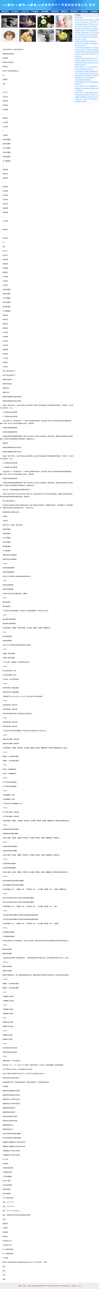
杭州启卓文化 (78, 56)
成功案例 (44, 11)
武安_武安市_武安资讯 (80, 39)
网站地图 (74, 1285)
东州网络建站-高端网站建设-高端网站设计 (85, 41)
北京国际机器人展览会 (80, 101)
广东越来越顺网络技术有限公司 (83, 80)
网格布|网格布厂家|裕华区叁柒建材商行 (85, 77)
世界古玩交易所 (79, 17)
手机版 (24, 1285)
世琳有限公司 (78, 84)
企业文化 (25, 11)
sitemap (79, 1285)
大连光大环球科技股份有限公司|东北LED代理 (86, 73)
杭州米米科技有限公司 (80, 65)
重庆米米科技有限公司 (80, 45)
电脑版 (20, 1285)
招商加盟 (54, 11)
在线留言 (94, 11)
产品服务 (35, 11)
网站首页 (5, 11)
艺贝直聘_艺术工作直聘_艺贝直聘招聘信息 (86, 99)
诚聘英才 (64, 11)
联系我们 (74, 11)
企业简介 (15, 11)
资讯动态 (84, 11)
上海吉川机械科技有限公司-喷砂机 (84, 69)
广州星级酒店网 (79, 90)
